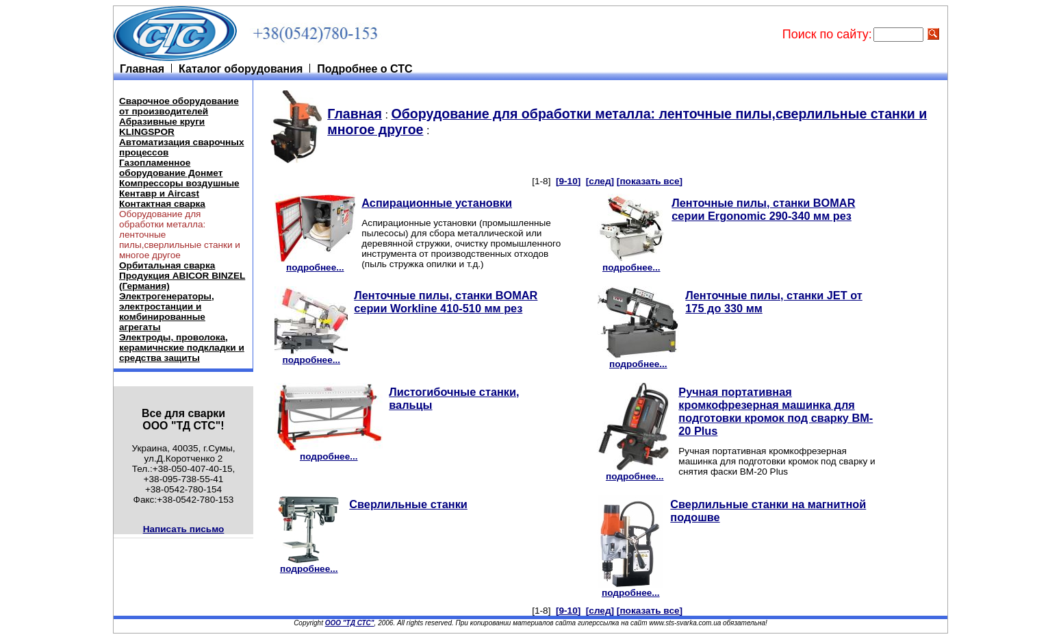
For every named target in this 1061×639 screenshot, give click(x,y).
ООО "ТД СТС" (349, 623)
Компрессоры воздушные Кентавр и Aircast (179, 188)
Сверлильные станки (408, 504)
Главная (354, 113)
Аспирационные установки (436, 203)
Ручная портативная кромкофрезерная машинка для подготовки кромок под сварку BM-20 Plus (775, 411)
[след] (600, 181)
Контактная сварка (162, 204)
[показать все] (649, 181)
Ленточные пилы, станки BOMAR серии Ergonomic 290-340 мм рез (763, 209)
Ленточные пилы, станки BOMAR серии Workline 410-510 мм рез (445, 301)
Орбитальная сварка (167, 265)
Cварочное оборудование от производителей (179, 106)
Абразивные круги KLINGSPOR (162, 126)
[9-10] (568, 181)
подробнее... (314, 263)
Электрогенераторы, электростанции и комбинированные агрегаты (166, 311)
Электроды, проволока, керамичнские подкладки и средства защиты (181, 347)
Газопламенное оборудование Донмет (170, 168)
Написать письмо (184, 529)
